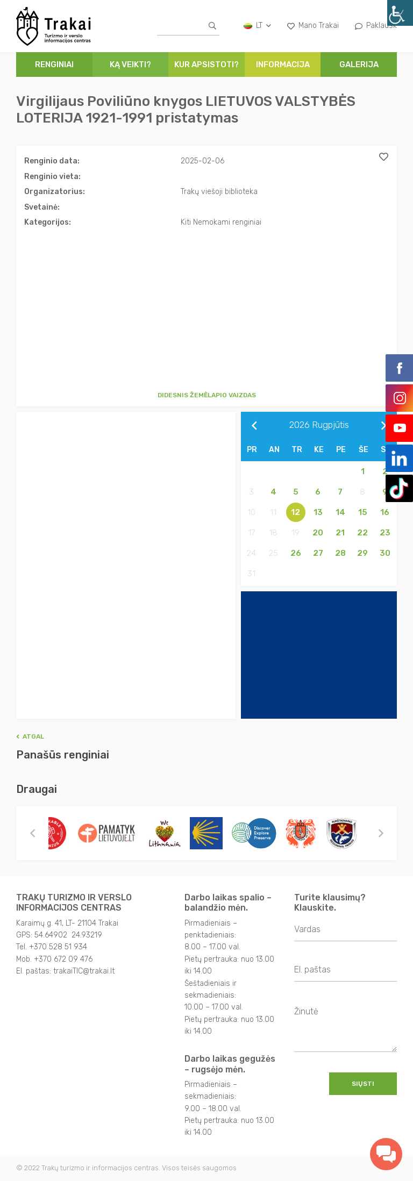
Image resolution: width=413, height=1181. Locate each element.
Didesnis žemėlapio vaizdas (207, 395)
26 (295, 553)
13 (318, 512)
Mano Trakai (313, 25)
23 (385, 533)
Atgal (30, 736)
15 (362, 512)
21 (340, 533)
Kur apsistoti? (206, 64)
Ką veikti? (130, 64)
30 (385, 553)
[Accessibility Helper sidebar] (400, 13)
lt (257, 25)
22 (362, 533)
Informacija (283, 64)
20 (317, 533)
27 (318, 553)
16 (384, 512)
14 (340, 512)
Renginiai (54, 64)
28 (340, 553)
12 (295, 512)
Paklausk (376, 25)
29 (362, 553)
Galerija (359, 64)
